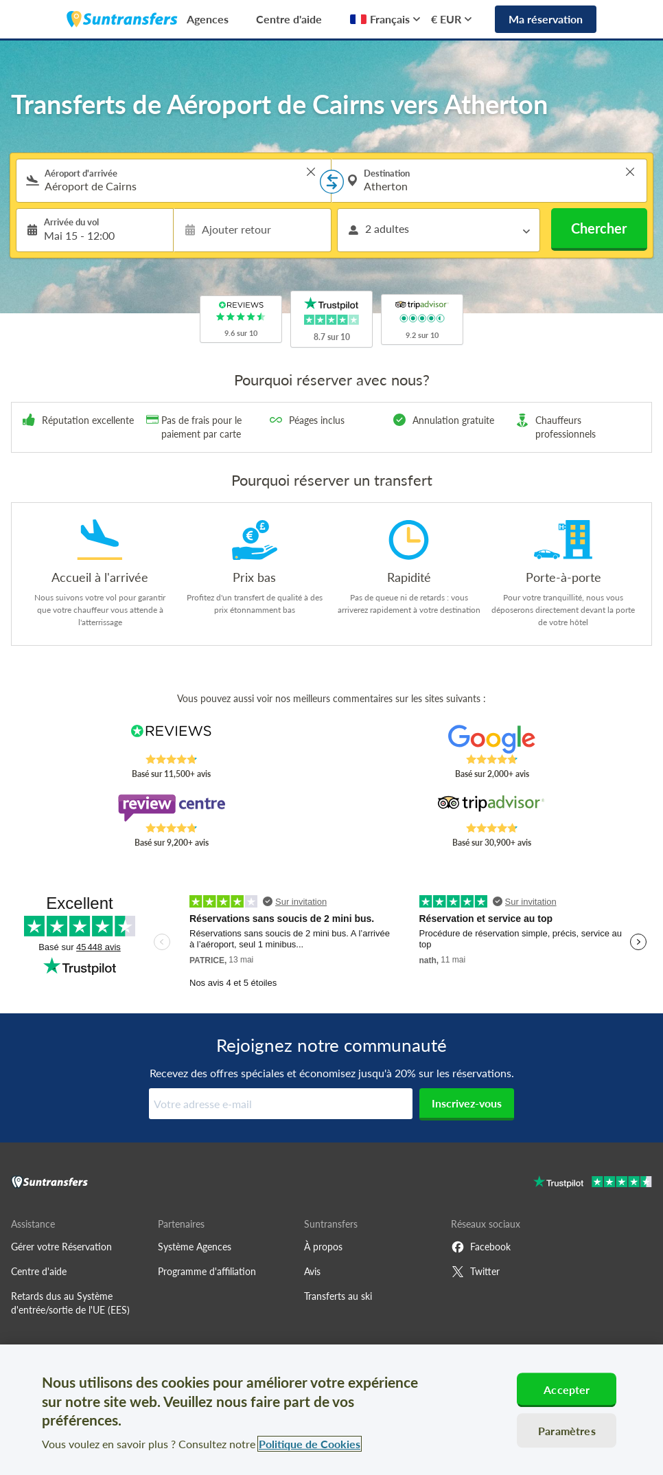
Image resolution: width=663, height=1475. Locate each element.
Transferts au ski (338, 1296)
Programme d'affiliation (207, 1271)
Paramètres (567, 1430)
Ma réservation (546, 18)
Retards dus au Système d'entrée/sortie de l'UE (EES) (70, 1303)
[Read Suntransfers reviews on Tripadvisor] (491, 807)
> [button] (311, 172)
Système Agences (194, 1246)
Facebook (481, 1247)
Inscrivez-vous (467, 1103)
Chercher (599, 228)
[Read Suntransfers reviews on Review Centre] (171, 807)
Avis (312, 1271)
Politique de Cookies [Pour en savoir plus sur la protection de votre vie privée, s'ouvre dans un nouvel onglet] (309, 1443)
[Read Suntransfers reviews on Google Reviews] (491, 739)
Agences (208, 18)
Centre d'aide (289, 18)
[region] (331, 1409)
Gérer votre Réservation (61, 1246)
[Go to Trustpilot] (592, 1183)
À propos (323, 1246)
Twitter (475, 1272)
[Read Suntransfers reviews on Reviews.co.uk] (171, 739)
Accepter (567, 1389)
